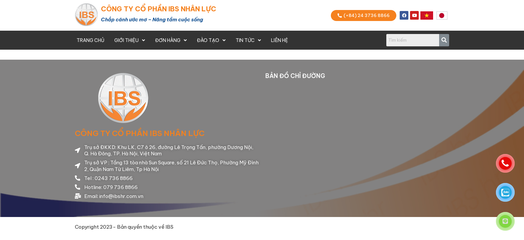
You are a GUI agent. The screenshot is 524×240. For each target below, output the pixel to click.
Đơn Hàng (171, 40)
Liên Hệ (279, 40)
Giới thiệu (129, 40)
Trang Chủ (90, 40)
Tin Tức (248, 40)
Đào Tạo (211, 40)
